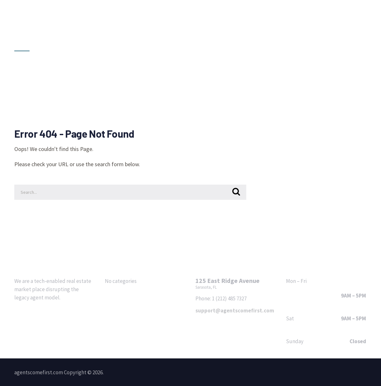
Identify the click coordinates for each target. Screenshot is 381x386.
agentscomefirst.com (55, 25)
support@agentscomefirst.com (234, 310)
